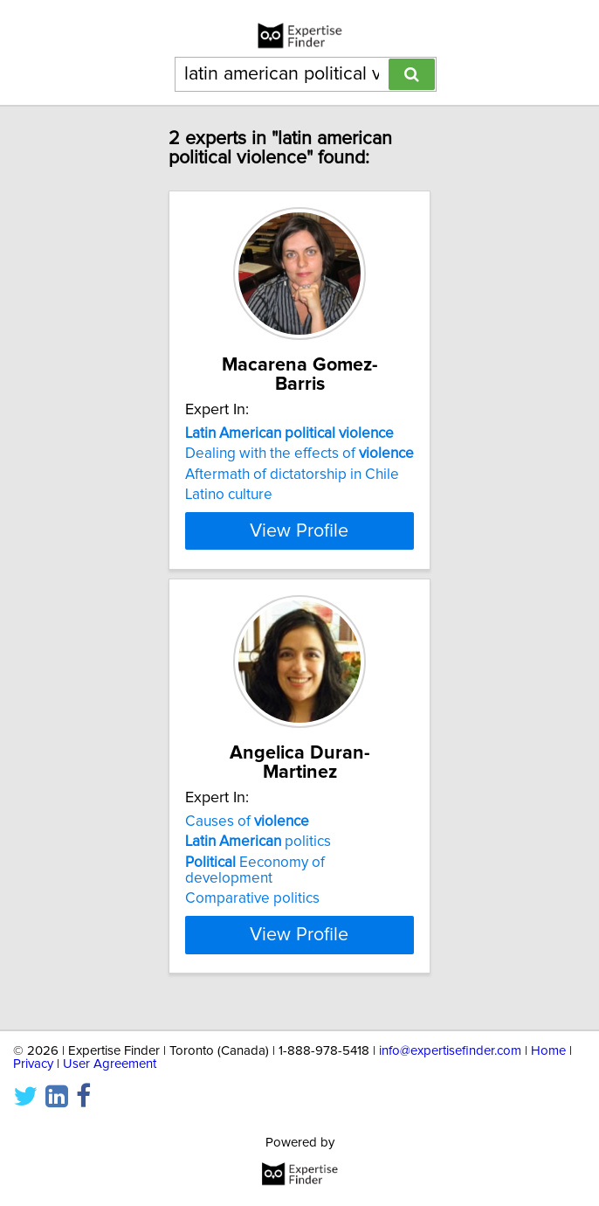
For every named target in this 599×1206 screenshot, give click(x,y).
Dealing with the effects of (299, 453)
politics (258, 857)
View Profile (299, 546)
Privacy (33, 1064)
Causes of (247, 837)
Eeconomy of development (255, 886)
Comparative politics (252, 914)
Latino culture (228, 494)
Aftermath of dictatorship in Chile (292, 474)
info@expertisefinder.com (450, 1050)
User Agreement (109, 1064)
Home (548, 1050)
